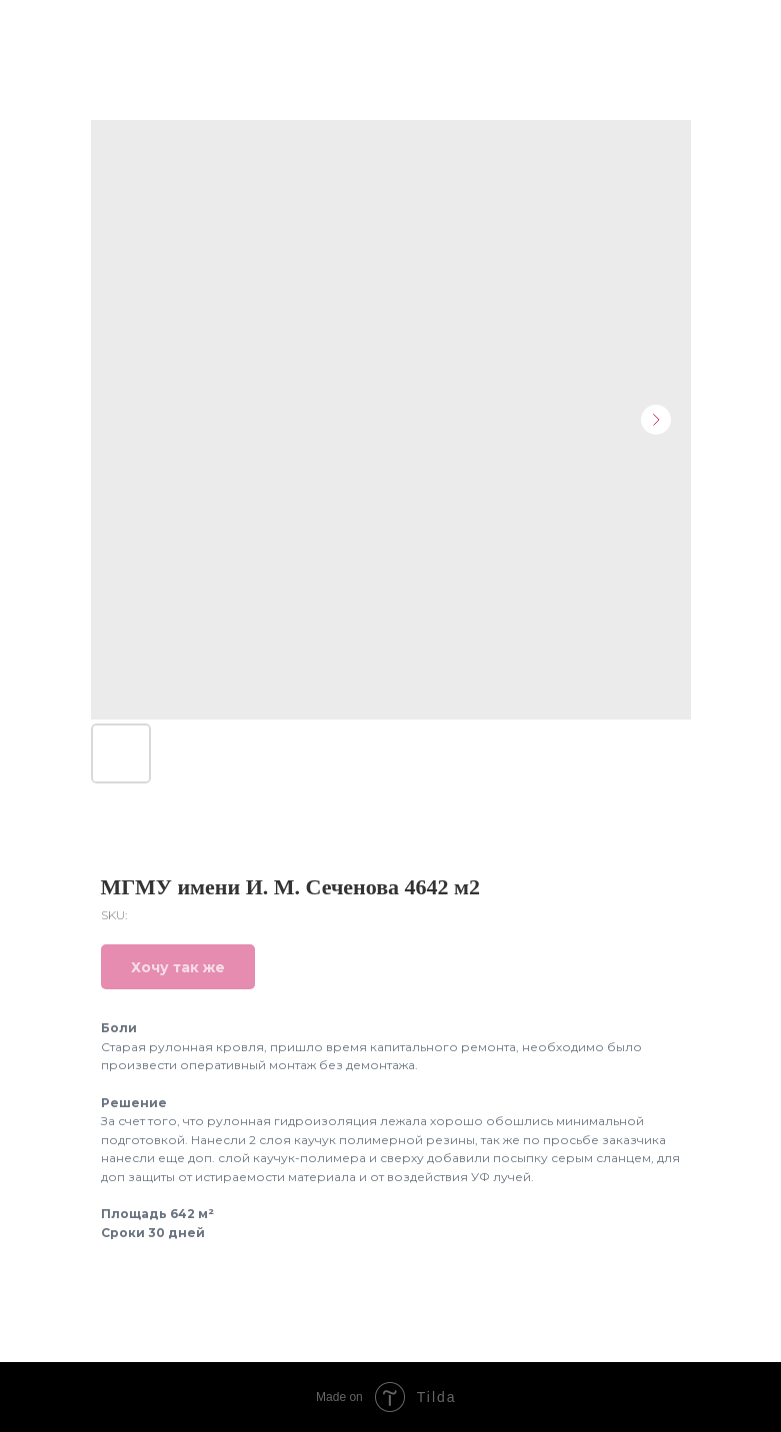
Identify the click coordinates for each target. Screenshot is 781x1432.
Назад (53, 28)
